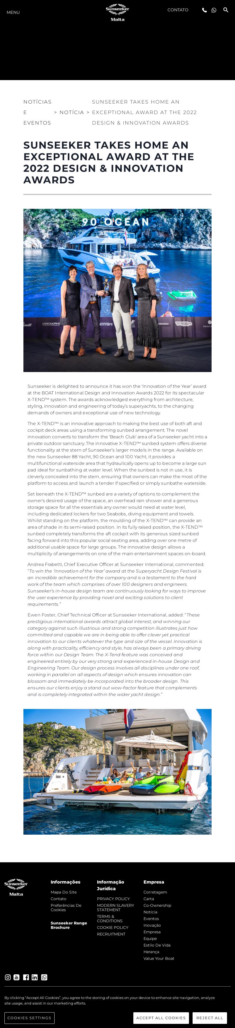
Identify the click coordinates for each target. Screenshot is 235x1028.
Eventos (151, 918)
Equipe (150, 938)
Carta (149, 898)
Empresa (152, 931)
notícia (150, 912)
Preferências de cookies (66, 907)
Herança (151, 951)
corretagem (155, 892)
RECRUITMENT (111, 934)
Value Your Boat (159, 958)
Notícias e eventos (37, 112)
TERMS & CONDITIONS (110, 918)
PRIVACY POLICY (113, 898)
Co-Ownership (157, 905)
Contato (178, 9)
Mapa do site (64, 892)
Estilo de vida (157, 945)
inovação (152, 925)
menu (13, 12)
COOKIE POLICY (112, 927)
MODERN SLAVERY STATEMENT (115, 907)
